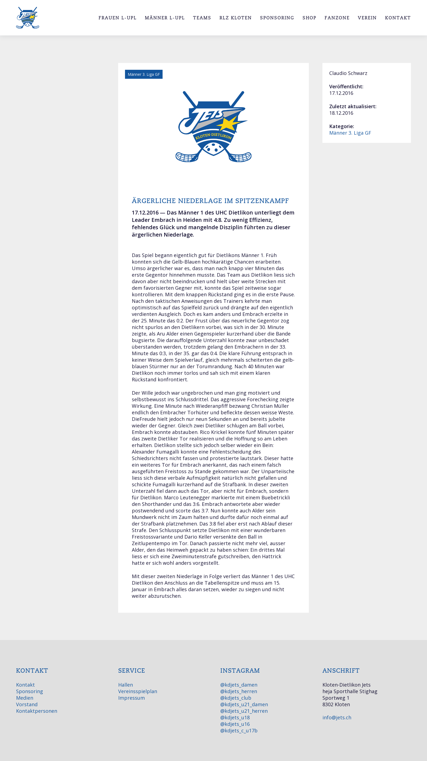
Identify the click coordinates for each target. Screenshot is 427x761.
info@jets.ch (336, 717)
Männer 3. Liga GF (350, 132)
